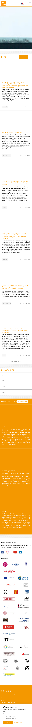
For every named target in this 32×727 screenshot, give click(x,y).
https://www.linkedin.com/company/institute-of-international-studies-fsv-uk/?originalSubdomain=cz (20, 552)
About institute (22, 401)
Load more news (16, 361)
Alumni (4, 511)
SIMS (3, 427)
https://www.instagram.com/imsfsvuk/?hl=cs (7, 552)
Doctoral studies (7, 155)
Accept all (7, 722)
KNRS (4, 355)
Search (26, 3)
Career (4, 207)
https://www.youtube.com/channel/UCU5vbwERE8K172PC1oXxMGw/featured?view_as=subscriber (15, 552)
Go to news (23, 57)
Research (5, 107)
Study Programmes (8, 471)
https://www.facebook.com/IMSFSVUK (2, 552)
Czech (22, 3)
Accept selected (18, 722)
